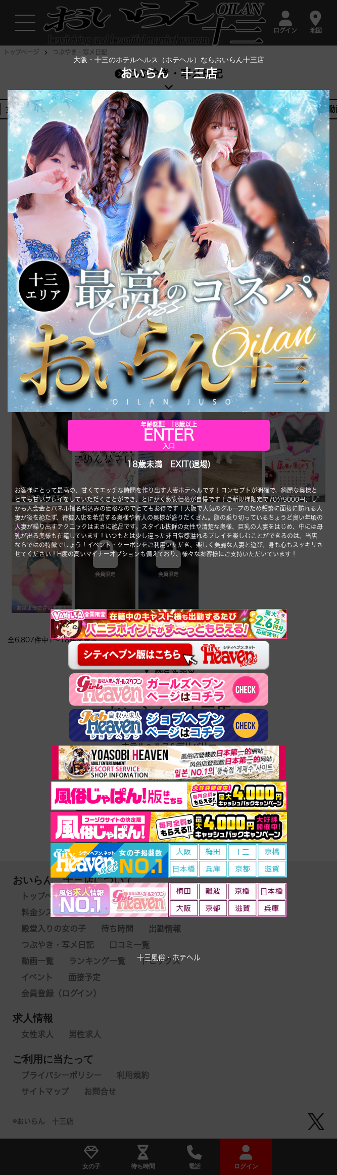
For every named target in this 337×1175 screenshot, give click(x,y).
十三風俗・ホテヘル (169, 957)
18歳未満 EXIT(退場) (169, 464)
